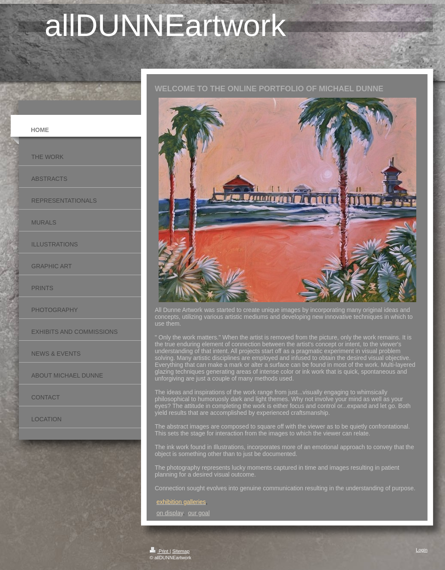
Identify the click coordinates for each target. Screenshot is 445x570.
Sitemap (180, 551)
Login (421, 549)
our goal (199, 513)
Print (160, 551)
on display (169, 513)
